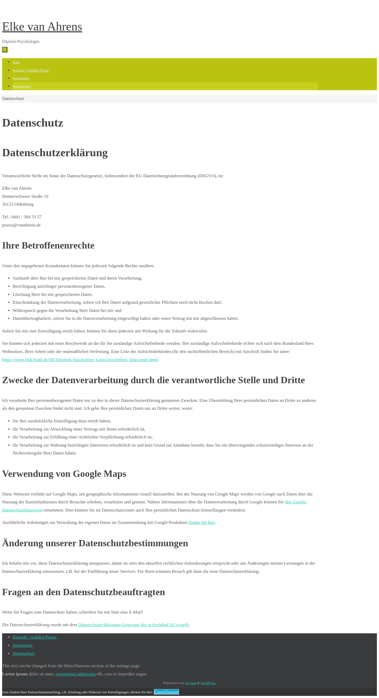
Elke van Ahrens (42, 26)
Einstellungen (166, 691)
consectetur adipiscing (76, 673)
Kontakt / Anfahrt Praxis (35, 637)
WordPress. (208, 683)
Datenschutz (24, 653)
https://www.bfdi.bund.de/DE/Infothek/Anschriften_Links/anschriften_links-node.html (80, 359)
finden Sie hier (201, 522)
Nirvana (190, 683)
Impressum (23, 645)
